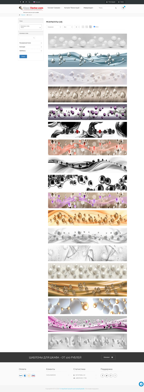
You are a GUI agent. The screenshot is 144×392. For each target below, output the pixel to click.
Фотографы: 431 (79, 375)
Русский (38, 2)
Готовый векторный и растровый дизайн (72, 388)
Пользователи (51, 375)
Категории (22, 47)
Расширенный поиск (25, 43)
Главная (23, 15)
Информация (88, 8)
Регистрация (110, 2)
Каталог (108, 357)
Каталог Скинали (54, 8)
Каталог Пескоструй (71, 8)
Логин (121, 2)
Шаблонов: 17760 (79, 378)
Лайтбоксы (22, 50)
